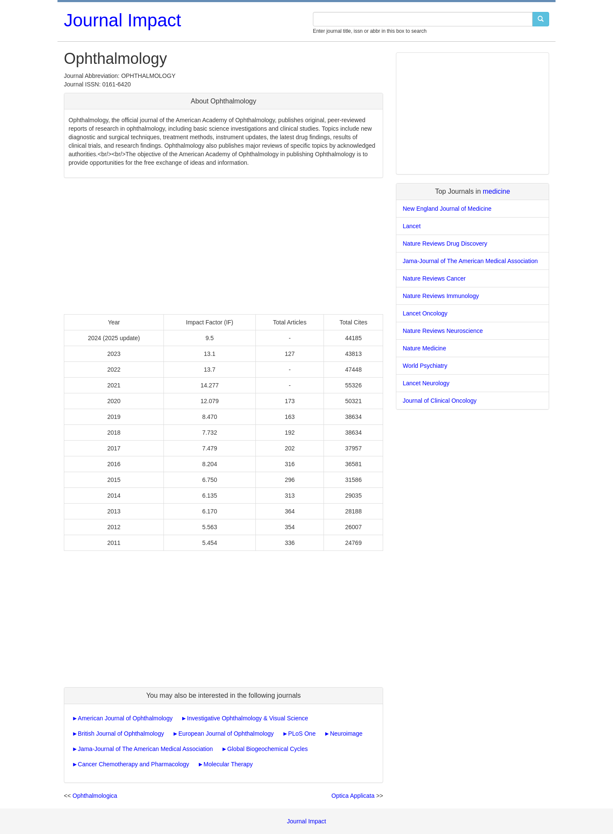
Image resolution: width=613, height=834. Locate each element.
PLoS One (302, 733)
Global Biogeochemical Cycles (267, 748)
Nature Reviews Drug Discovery (445, 243)
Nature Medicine (424, 348)
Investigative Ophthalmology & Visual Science (247, 718)
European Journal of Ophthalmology (226, 733)
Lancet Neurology (426, 383)
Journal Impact (122, 20)
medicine (496, 191)
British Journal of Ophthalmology (121, 733)
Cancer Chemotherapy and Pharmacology (133, 764)
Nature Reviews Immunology (441, 295)
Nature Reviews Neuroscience (443, 330)
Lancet (412, 226)
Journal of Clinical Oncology (440, 400)
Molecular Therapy (228, 764)
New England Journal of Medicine (447, 208)
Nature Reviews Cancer (434, 278)
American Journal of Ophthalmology (125, 718)
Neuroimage (346, 733)
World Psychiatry (425, 365)
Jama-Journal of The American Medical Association (145, 748)
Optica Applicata (353, 795)
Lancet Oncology (425, 313)
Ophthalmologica (94, 795)
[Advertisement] (223, 246)
